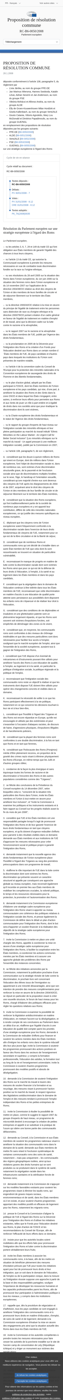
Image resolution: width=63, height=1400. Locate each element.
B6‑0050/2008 (26, 132)
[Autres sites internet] (49, 3)
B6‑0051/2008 (23, 135)
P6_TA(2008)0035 (21, 213)
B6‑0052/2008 (28, 138)
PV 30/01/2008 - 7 (21, 193)
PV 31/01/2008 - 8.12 (22, 201)
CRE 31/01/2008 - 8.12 (23, 205)
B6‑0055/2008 (28, 145)
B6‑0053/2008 (22, 142)
